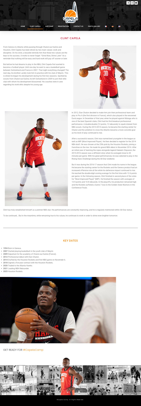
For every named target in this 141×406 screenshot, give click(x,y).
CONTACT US (78, 26)
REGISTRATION (63, 26)
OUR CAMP (49, 26)
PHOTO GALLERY (94, 26)
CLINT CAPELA (35, 26)
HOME (23, 26)
